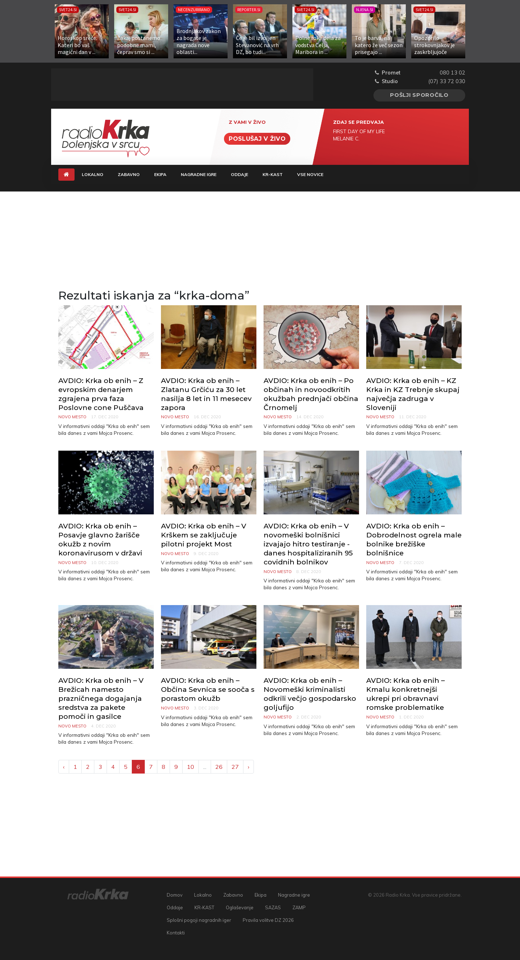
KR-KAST (273, 174)
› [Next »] (248, 766)
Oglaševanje (240, 907)
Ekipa (160, 174)
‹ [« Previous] (63, 766)
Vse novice (310, 174)
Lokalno (92, 174)
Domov (175, 895)
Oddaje (239, 174)
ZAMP (299, 907)
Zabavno (129, 174)
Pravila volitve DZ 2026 (268, 920)
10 (190, 766)
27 (235, 766)
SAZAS (273, 907)
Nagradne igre (198, 174)
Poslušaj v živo (257, 138)
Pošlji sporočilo (419, 95)
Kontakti (176, 933)
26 (219, 766)
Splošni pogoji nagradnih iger (199, 920)
